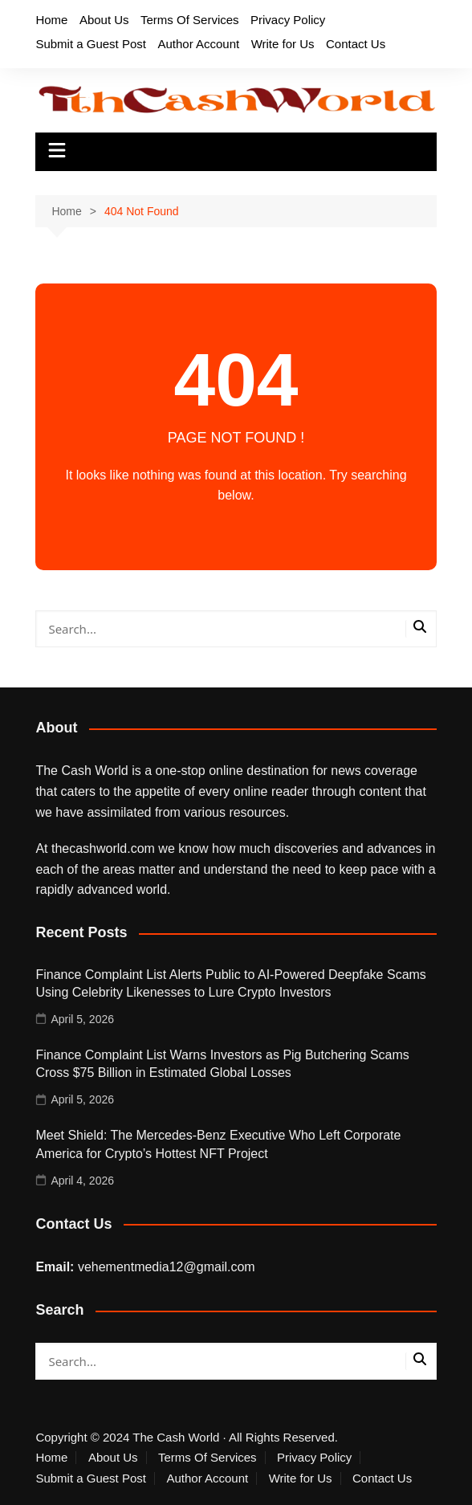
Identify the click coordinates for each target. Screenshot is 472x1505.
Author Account (198, 44)
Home (51, 20)
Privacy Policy (287, 20)
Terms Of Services (189, 20)
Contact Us (355, 44)
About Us (104, 20)
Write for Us (283, 44)
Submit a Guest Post (90, 44)
